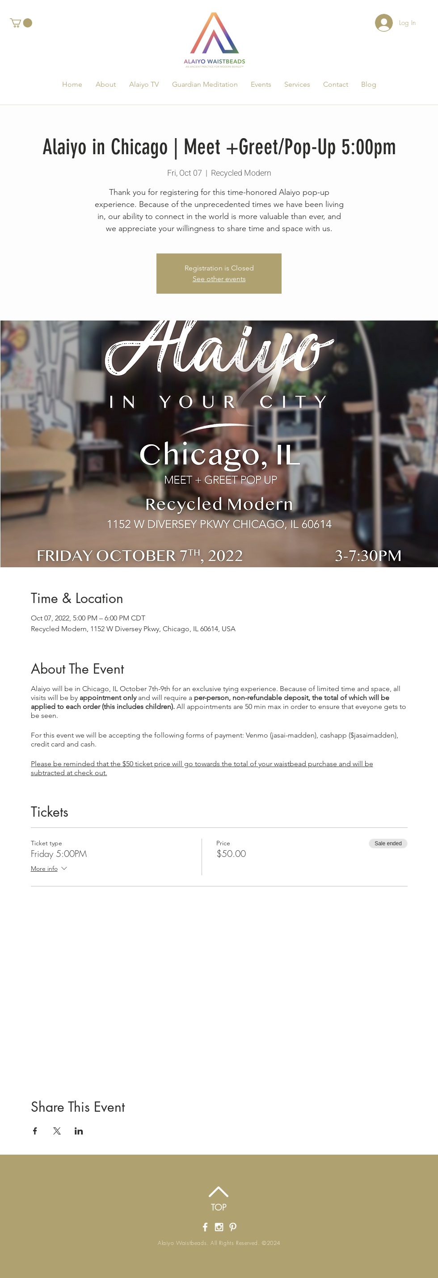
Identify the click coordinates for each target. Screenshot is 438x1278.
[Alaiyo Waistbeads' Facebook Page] (205, 1227)
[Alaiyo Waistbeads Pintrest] (233, 1227)
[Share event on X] (57, 1131)
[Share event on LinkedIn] (79, 1131)
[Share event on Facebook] (35, 1131)
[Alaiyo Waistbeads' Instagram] (219, 1227)
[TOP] (219, 1207)
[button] (21, 22)
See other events (219, 278)
